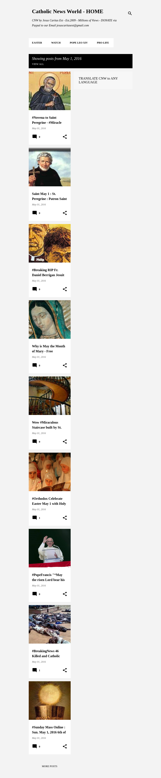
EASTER (37, 42)
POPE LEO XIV (79, 42)
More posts (49, 766)
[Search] (129, 13)
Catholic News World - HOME (67, 11)
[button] (64, 137)
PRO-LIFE (103, 42)
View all (38, 64)
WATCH (56, 42)
